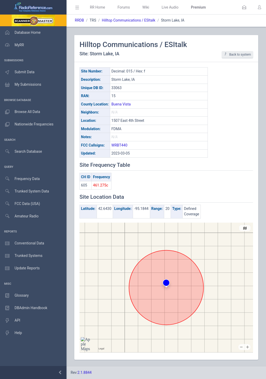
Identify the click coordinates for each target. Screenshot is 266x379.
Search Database (21, 151)
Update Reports (20, 268)
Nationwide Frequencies (27, 124)
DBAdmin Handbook (23, 308)
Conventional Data (22, 243)
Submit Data (17, 72)
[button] (244, 7)
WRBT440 (119, 145)
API (10, 320)
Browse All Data (20, 112)
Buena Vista (121, 104)
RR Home (97, 7)
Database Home (20, 32)
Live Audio (170, 7)
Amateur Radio (19, 216)
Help (11, 333)
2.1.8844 (84, 372)
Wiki (145, 7)
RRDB (79, 20)
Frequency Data (20, 179)
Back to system (237, 54)
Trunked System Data (24, 191)
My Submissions (20, 84)
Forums (123, 7)
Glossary (14, 295)
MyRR (12, 45)
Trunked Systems (21, 256)
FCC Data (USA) (20, 204)
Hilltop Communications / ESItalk (128, 20)
